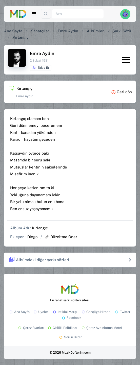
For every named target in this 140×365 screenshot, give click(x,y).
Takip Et (40, 68)
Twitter (122, 312)
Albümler (95, 31)
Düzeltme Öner (61, 237)
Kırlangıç (40, 228)
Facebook (71, 318)
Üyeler (40, 312)
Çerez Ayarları (30, 328)
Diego (32, 237)
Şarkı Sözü (121, 31)
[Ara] (78, 14)
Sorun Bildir (70, 337)
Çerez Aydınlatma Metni (101, 328)
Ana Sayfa (13, 31)
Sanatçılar (40, 31)
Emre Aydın (68, 31)
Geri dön (121, 92)
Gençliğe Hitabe (95, 312)
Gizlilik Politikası (62, 328)
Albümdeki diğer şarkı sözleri (39, 260)
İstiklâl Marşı (64, 312)
